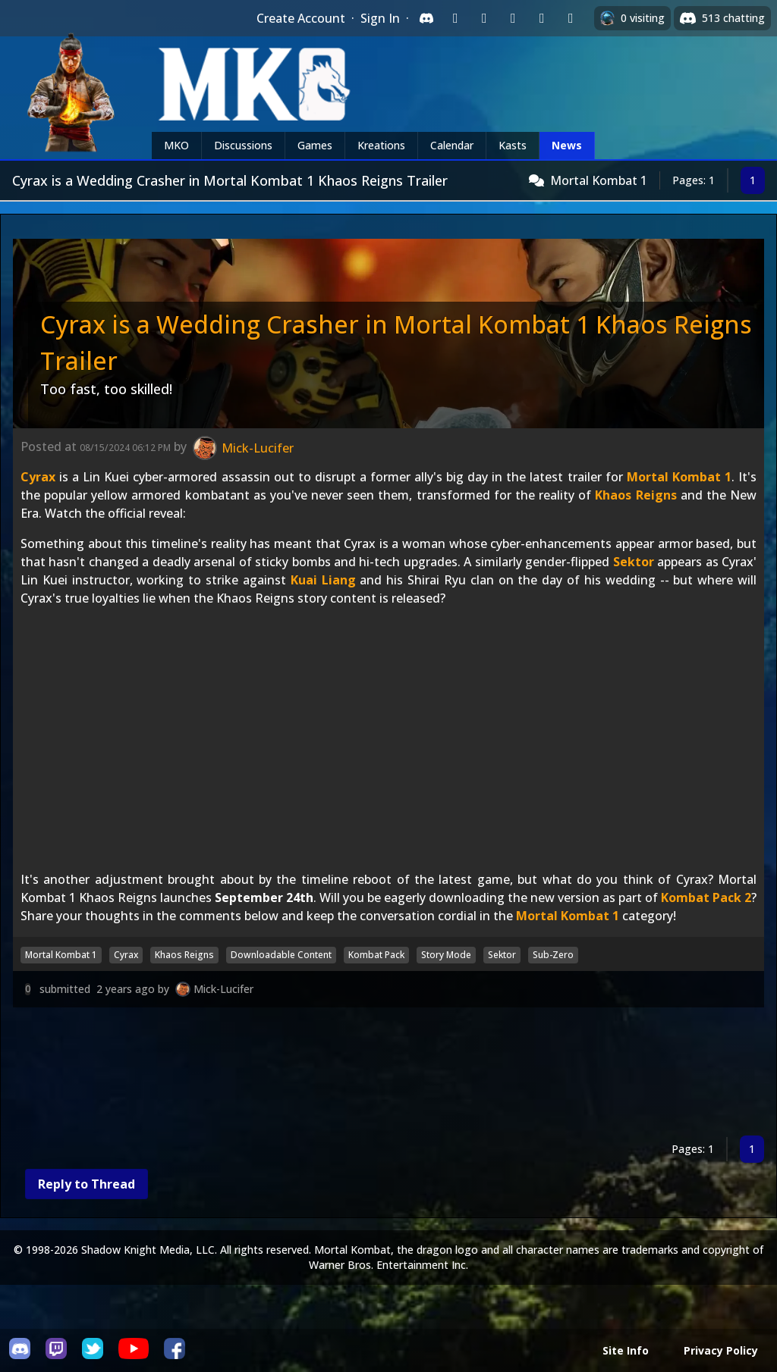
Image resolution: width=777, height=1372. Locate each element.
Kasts (513, 145)
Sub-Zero (553, 954)
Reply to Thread (86, 1184)
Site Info (625, 1350)
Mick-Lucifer (223, 989)
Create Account (300, 18)
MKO (176, 145)
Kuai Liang (323, 580)
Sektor (633, 561)
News (567, 145)
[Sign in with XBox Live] (570, 18)
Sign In (380, 18)
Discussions (243, 145)
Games (314, 145)
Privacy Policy (721, 1350)
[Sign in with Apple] (541, 18)
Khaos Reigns (635, 495)
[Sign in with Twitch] (455, 18)
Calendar (451, 145)
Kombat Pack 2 (706, 897)
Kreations (381, 145)
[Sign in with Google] (484, 18)
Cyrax (37, 476)
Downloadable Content (281, 954)
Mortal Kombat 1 (598, 180)
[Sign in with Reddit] (513, 18)
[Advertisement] (388, 1074)
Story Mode (446, 954)
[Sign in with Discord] (426, 18)
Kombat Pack (376, 954)
